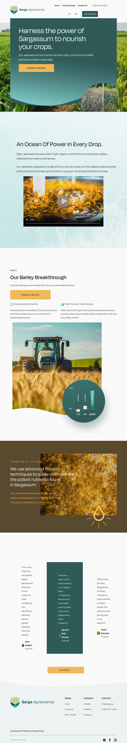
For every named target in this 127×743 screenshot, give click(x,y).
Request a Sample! (36, 68)
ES (69, 14)
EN (76, 14)
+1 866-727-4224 (100, 5)
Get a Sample (90, 14)
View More (64, 670)
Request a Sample (30, 294)
